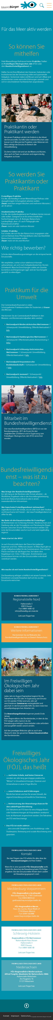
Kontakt (6, 1016)
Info (8, 330)
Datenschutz (26, 1016)
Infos (8, 343)
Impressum (15, 1016)
